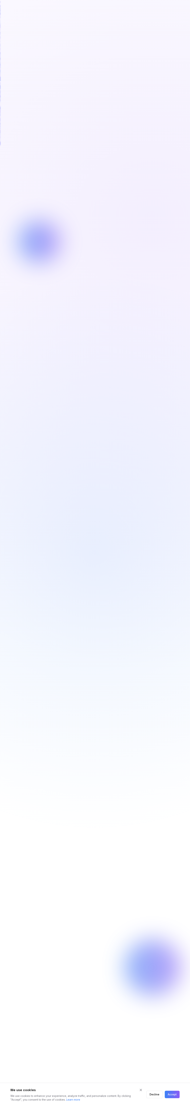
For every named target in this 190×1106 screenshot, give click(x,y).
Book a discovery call (79, 563)
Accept (172, 1094)
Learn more (73, 1099)
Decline (154, 1094)
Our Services (119, 563)
